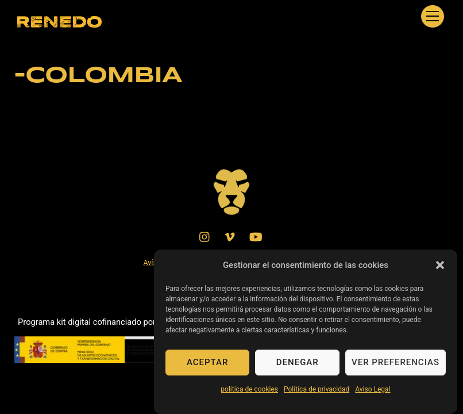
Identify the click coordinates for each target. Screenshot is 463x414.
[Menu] (432, 16)
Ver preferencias (395, 368)
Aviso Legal (372, 395)
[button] (440, 271)
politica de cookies (249, 395)
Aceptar (207, 368)
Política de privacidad (316, 395)
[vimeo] (230, 236)
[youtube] (255, 236)
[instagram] (205, 236)
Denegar (297, 368)
